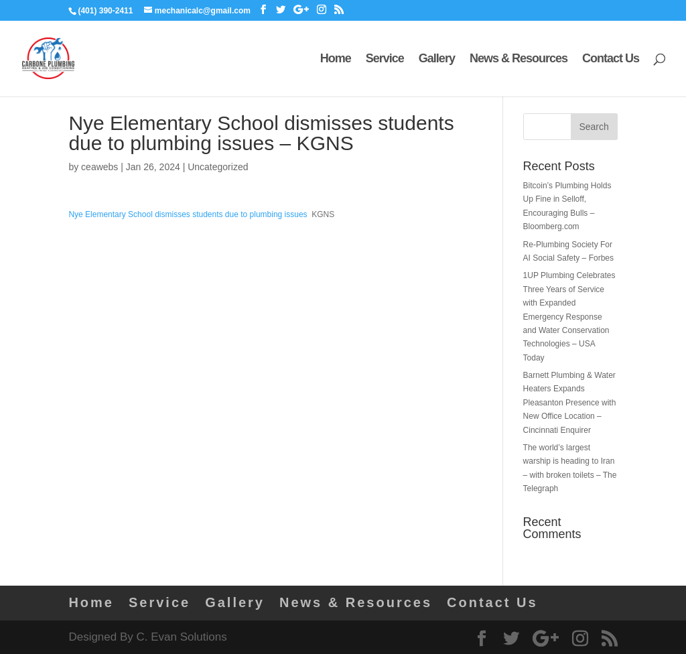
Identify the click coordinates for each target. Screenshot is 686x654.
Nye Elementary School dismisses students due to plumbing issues (187, 214)
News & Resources (518, 59)
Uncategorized (218, 166)
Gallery (437, 59)
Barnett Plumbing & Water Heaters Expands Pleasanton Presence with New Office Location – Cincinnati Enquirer (569, 403)
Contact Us (610, 59)
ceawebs (99, 166)
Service (385, 59)
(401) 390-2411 (105, 10)
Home (335, 59)
